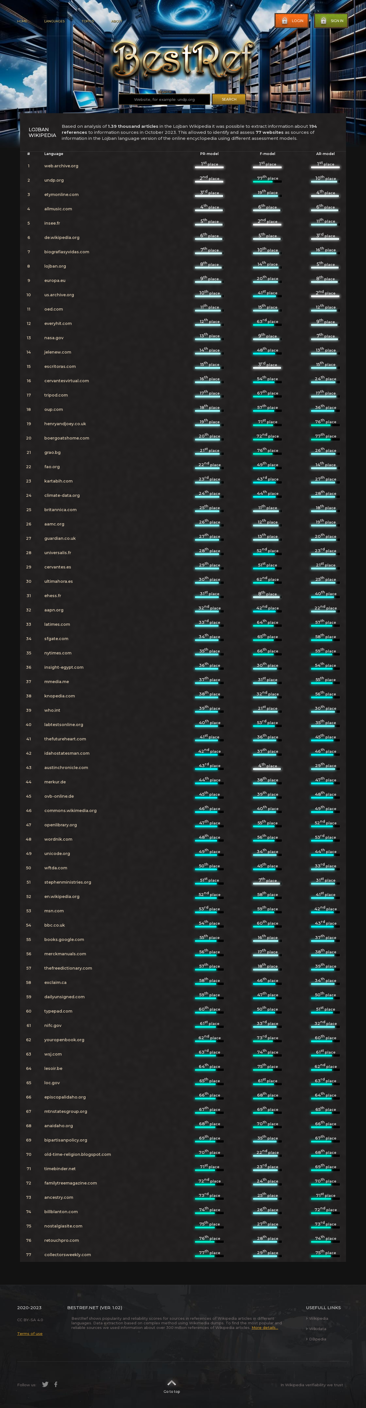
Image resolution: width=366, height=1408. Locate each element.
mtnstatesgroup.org (65, 1111)
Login (292, 21)
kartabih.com (58, 481)
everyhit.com (58, 323)
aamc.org (54, 524)
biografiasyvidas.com (66, 251)
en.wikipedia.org (61, 896)
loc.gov (52, 1082)
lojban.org (55, 266)
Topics (88, 21)
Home (22, 21)
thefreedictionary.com (68, 968)
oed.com (53, 309)
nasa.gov (53, 337)
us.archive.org (59, 294)
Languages (54, 21)
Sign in (331, 21)
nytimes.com (57, 653)
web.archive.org (61, 165)
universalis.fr (57, 552)
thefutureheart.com (65, 739)
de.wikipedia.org (61, 237)
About (116, 21)
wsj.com (53, 1054)
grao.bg (52, 452)
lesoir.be (53, 1068)
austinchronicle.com (66, 767)
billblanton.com (61, 1211)
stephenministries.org (67, 882)
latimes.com (57, 624)
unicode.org (57, 853)
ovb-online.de (59, 796)
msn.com (54, 910)
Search (229, 99)
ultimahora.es (58, 581)
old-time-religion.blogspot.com (77, 1154)
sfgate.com (56, 638)
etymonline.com (61, 194)
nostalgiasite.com (63, 1226)
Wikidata (316, 1328)
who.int (52, 710)
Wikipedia (317, 1318)
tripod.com (56, 395)
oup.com (53, 409)
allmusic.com (58, 208)
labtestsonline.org (63, 724)
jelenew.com (57, 352)
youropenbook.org (64, 1039)
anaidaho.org (58, 1125)
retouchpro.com (61, 1240)
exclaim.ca (55, 982)
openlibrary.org (60, 824)
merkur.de (55, 782)
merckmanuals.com (65, 953)
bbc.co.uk (54, 925)
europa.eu (54, 280)
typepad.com (58, 1011)
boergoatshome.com (66, 438)
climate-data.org (62, 495)
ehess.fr (52, 595)
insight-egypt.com (63, 667)
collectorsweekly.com (67, 1254)
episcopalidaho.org (65, 1097)
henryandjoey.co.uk (65, 423)
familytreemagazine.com (70, 1183)
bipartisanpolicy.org (65, 1140)
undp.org (54, 180)
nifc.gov (52, 1025)
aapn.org (53, 610)
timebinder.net (60, 1168)
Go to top (171, 1385)
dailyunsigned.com (64, 996)
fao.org (52, 466)
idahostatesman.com (66, 753)
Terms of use (30, 1333)
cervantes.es (57, 567)
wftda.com (55, 867)
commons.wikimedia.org (70, 810)
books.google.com (64, 939)
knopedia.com (59, 696)
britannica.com (60, 509)
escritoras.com (60, 366)
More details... (265, 1327)
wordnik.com (58, 839)
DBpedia (316, 1339)
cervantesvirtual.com (66, 380)
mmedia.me (56, 681)
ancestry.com (58, 1197)
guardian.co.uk (60, 538)
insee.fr (52, 223)
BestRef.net (83, 1307)
